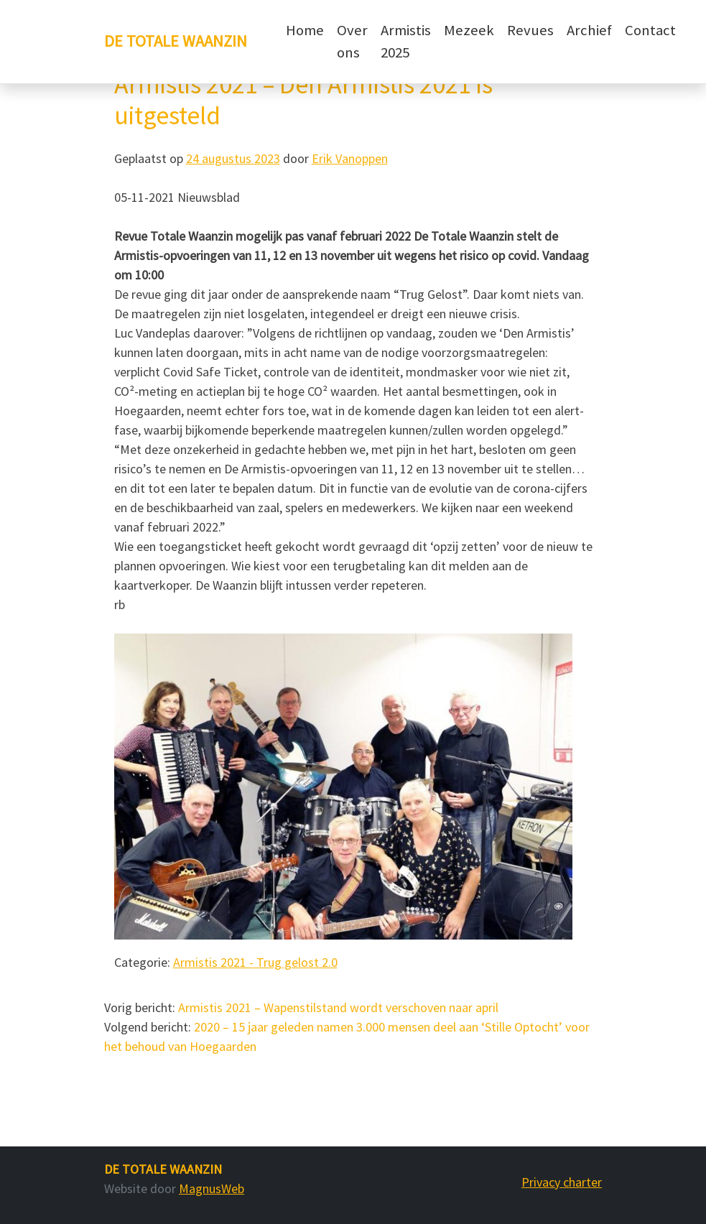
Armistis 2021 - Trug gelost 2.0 (255, 962)
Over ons (352, 41)
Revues (530, 30)
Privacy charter (561, 1182)
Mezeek (469, 30)
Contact (650, 30)
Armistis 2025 (406, 41)
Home (305, 30)
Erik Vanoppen (350, 158)
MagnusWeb (211, 1188)
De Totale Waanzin (175, 41)
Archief (589, 30)
